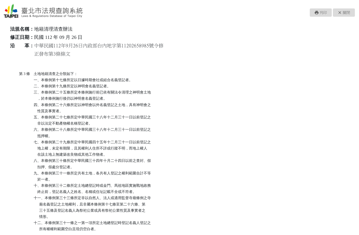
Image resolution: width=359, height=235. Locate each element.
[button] (321, 12)
